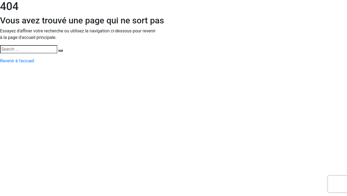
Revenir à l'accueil (17, 60)
